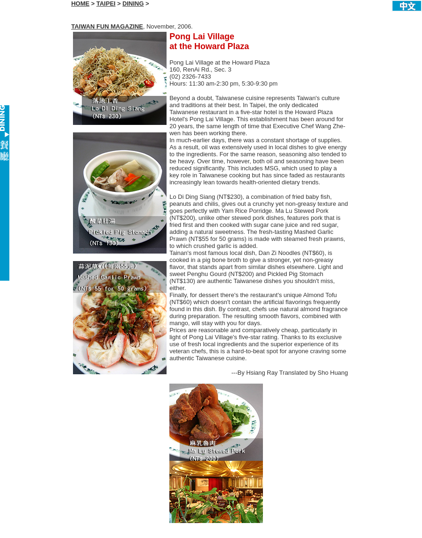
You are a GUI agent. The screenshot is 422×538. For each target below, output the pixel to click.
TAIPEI (106, 3)
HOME (80, 3)
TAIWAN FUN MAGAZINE (107, 26)
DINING (133, 3)
